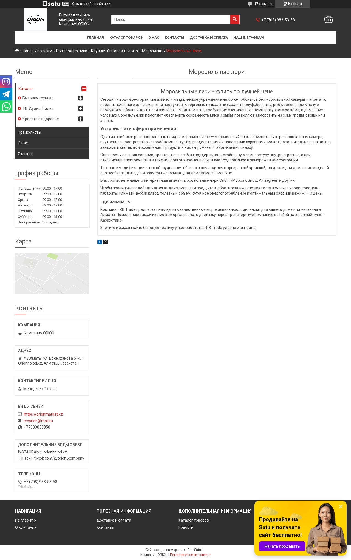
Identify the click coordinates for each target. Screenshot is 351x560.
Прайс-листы (29, 132)
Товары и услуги (37, 51)
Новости (185, 527)
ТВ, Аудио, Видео (38, 108)
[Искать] (234, 19)
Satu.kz (199, 550)
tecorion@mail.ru (38, 421)
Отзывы (25, 154)
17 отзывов (263, 4)
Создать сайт (82, 4)
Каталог (25, 88)
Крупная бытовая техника (114, 51)
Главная (95, 37)
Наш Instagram (248, 37)
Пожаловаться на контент (190, 555)
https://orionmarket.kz (43, 414)
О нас (153, 37)
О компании (25, 527)
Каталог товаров (126, 37)
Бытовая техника (71, 51)
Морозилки (152, 51)
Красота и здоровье (40, 119)
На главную (25, 520)
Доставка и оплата (209, 37)
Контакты (174, 37)
